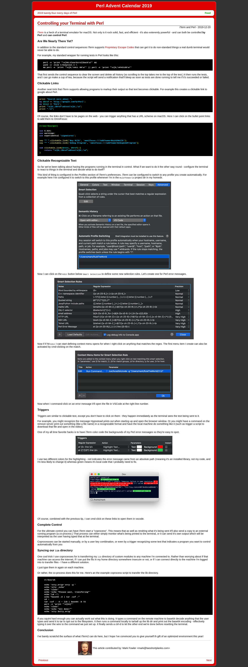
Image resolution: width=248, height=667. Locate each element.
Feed (208, 13)
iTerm (40, 32)
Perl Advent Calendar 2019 (124, 5)
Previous (43, 659)
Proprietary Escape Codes (119, 47)
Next (209, 659)
